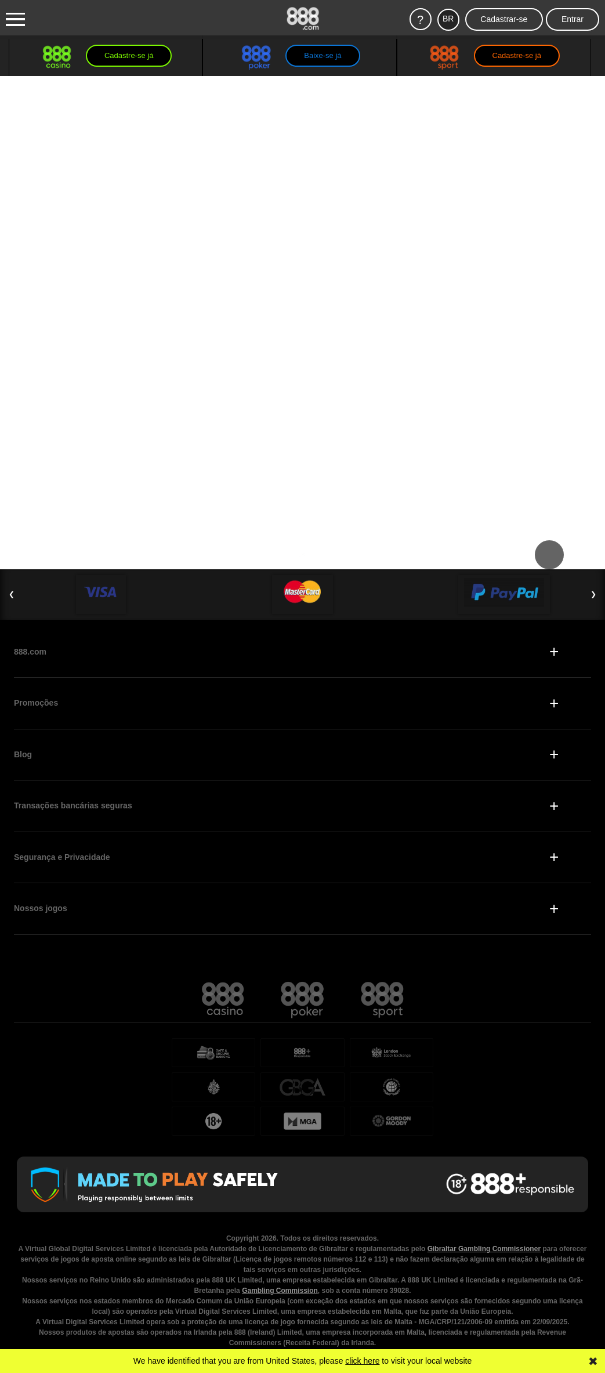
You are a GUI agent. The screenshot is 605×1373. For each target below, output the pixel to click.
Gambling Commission (280, 1256)
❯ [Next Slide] (593, 594)
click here (362, 1360)
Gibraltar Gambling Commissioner (484, 1215)
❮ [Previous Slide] (12, 594)
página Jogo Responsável (517, 1340)
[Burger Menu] (15, 20)
